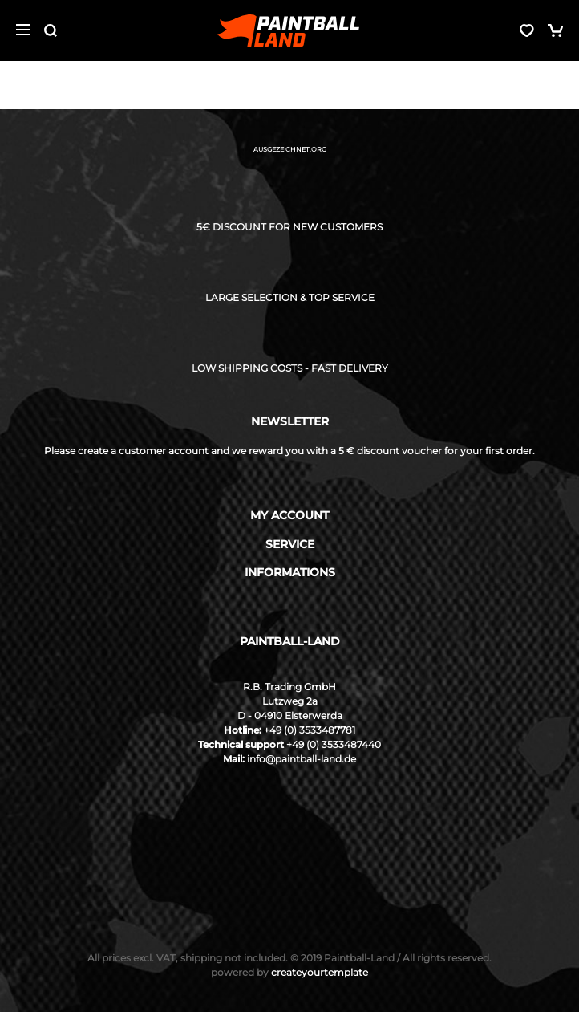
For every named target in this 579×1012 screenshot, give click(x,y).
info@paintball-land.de (301, 759)
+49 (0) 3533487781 (309, 730)
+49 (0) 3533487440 (333, 744)
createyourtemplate (289, 972)
